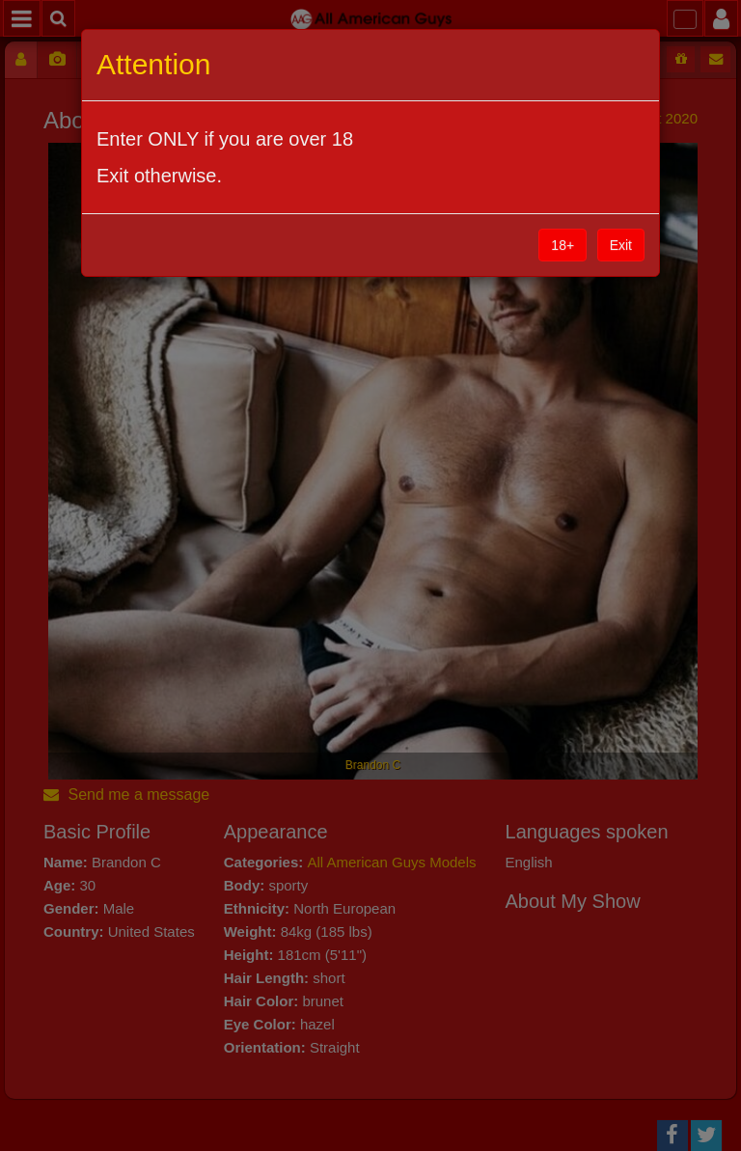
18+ (562, 245)
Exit (621, 245)
